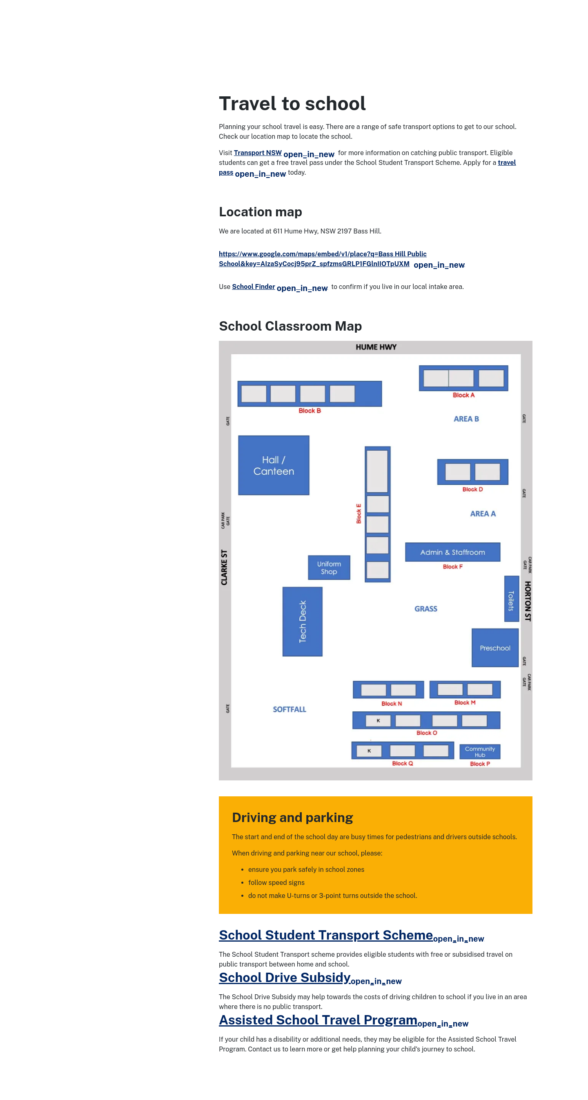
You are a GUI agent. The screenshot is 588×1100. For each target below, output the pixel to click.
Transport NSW (284, 153)
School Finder (280, 287)
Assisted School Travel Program (344, 1019)
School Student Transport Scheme (351, 934)
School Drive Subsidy (310, 977)
